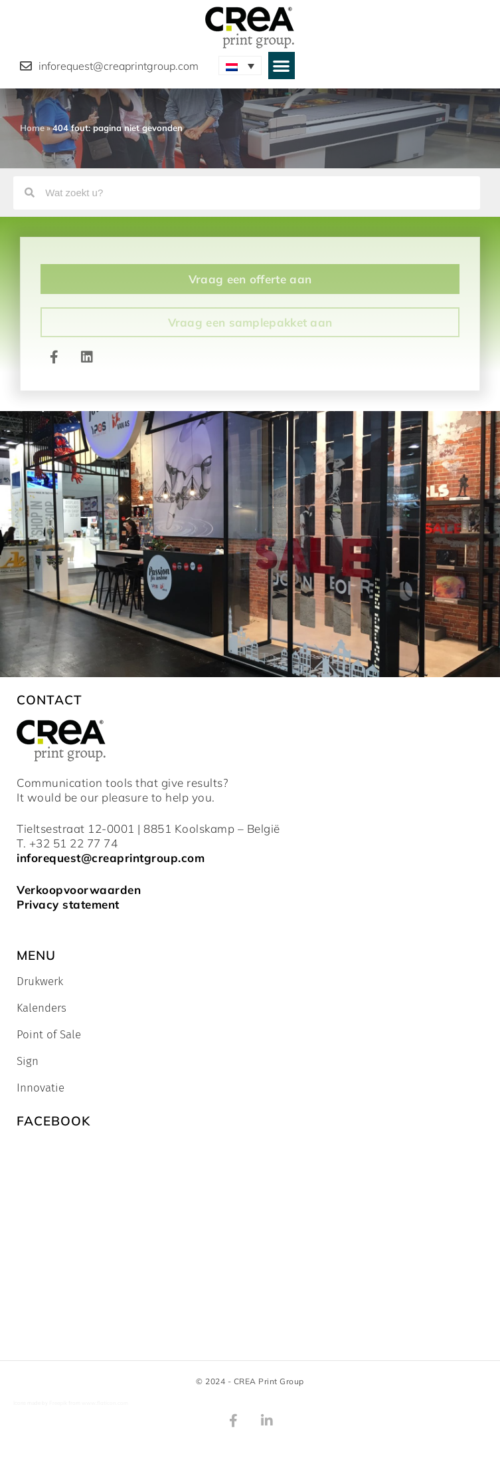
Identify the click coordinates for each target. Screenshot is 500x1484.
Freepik (58, 1403)
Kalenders (41, 1008)
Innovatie (40, 1088)
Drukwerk (40, 981)
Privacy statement (68, 904)
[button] (281, 65)
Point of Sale (49, 1035)
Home (32, 127)
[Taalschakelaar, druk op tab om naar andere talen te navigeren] (240, 65)
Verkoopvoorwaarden (79, 890)
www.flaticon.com (105, 1403)
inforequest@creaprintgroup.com (111, 858)
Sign (28, 1061)
